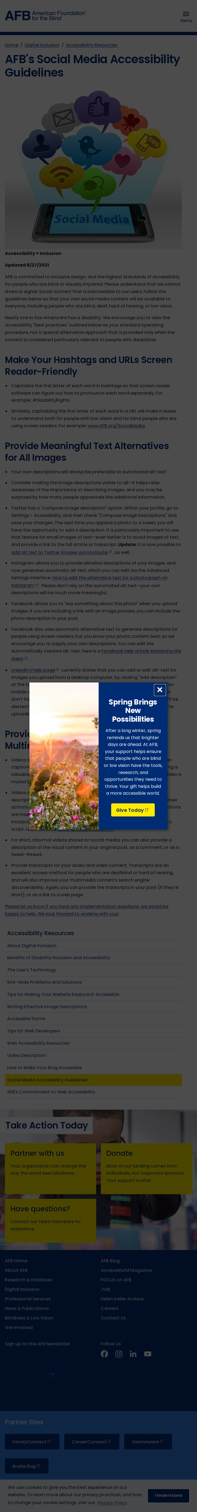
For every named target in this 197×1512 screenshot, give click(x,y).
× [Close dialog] (160, 690)
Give (133, 810)
